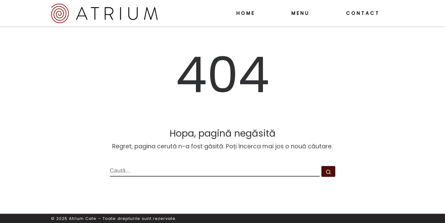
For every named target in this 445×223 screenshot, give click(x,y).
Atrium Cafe (82, 218)
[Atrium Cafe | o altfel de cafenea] (104, 12)
